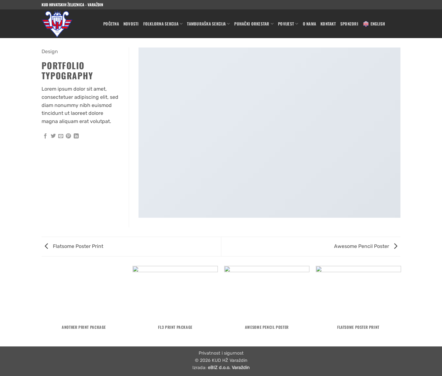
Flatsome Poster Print (74, 246)
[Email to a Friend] (60, 136)
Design (50, 51)
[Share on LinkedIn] (76, 136)
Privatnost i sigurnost (221, 353)
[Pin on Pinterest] (68, 136)
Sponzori (349, 24)
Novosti (131, 24)
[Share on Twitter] (53, 136)
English (374, 24)
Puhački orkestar (254, 24)
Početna (111, 24)
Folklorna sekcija (163, 24)
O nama (309, 24)
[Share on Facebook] (45, 136)
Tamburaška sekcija (208, 24)
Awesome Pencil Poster (365, 246)
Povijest (288, 24)
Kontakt (328, 24)
